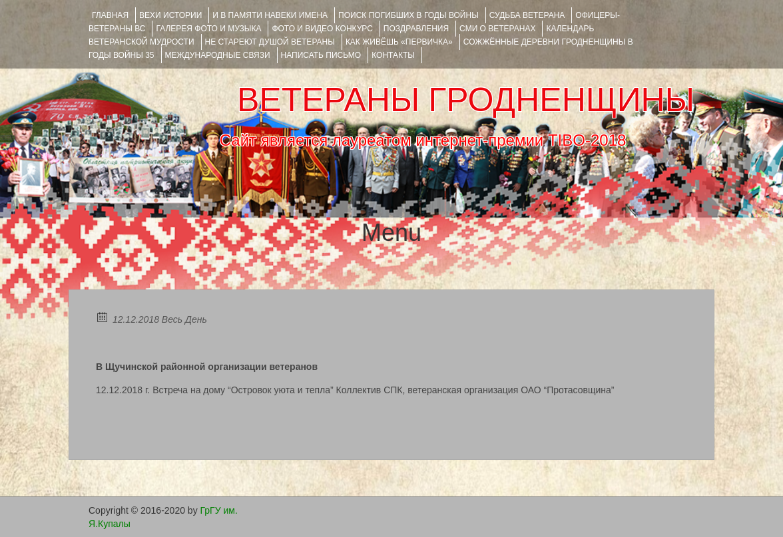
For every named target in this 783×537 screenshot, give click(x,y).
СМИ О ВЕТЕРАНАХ (497, 28)
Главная (110, 15)
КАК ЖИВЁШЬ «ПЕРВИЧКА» (399, 42)
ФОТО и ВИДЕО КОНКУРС (322, 28)
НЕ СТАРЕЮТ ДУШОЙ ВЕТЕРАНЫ (270, 42)
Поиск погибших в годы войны (408, 15)
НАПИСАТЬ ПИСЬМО (321, 55)
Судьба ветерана (527, 15)
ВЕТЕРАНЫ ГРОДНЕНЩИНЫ (465, 100)
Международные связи (217, 55)
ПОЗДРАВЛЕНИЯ (416, 28)
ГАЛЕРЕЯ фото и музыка (208, 28)
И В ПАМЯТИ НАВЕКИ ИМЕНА (270, 15)
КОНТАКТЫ (393, 55)
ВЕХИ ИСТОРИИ (170, 15)
